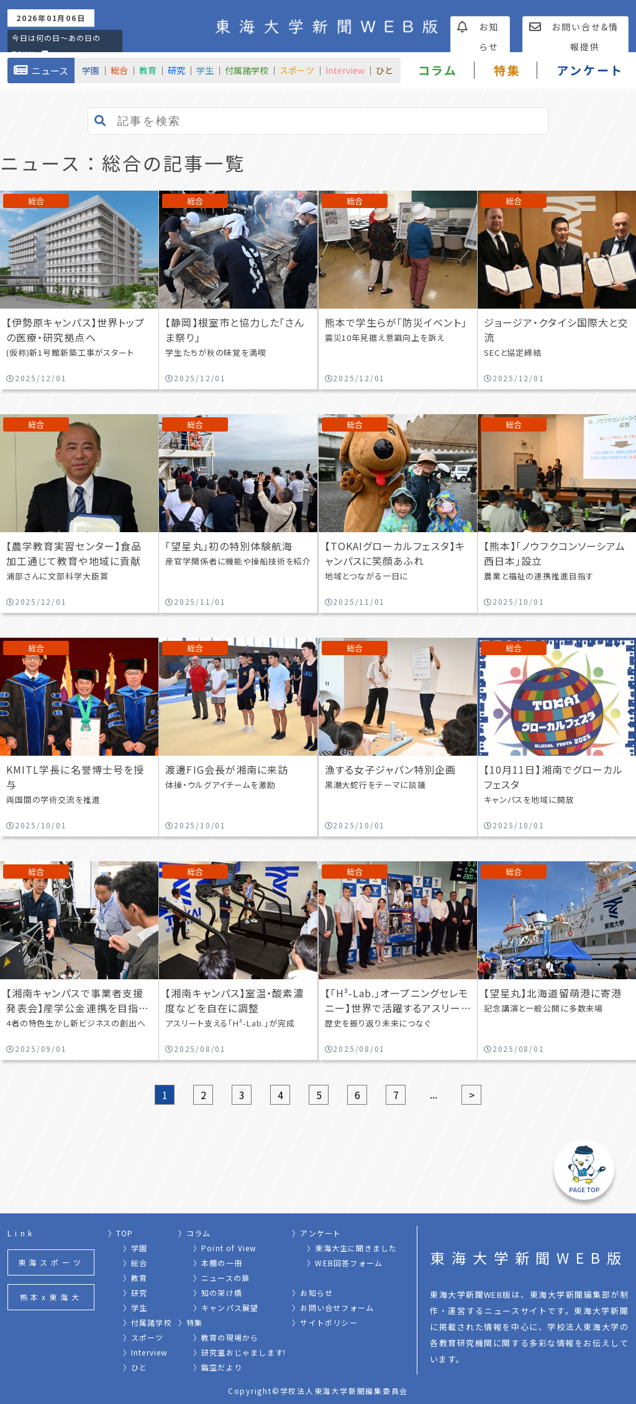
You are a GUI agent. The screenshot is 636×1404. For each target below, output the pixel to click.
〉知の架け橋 (217, 1292)
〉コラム (194, 1233)
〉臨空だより (217, 1367)
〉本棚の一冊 (217, 1262)
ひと (384, 70)
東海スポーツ (51, 1262)
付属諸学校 (246, 70)
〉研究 (135, 1292)
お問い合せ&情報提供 (574, 37)
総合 (119, 70)
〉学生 (135, 1307)
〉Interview (145, 1352)
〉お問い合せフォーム (333, 1307)
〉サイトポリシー (325, 1322)
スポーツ (296, 70)
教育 (148, 70)
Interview (345, 70)
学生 (205, 70)
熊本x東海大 (51, 1297)
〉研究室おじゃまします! (239, 1352)
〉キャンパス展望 (226, 1307)
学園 (90, 70)
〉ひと (135, 1367)
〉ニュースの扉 (221, 1277)
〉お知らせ (312, 1292)
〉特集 (190, 1322)
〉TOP (121, 1233)
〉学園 (135, 1248)
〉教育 (135, 1277)
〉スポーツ (143, 1337)
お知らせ (478, 37)
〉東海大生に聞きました (352, 1248)
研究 (176, 70)
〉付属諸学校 (147, 1322)
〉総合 (135, 1262)
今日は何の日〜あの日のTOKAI (56, 45)
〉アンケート (316, 1233)
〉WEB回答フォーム (345, 1262)
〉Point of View (225, 1248)
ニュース (41, 70)
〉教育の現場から (226, 1337)
